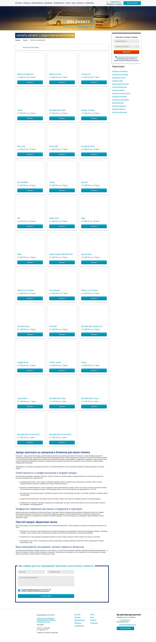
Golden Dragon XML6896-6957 (61, 254)
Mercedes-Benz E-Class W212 (28, 434)
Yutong (52, 182)
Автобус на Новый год (119, 106)
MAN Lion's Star (55, 74)
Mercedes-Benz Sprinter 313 (91, 326)
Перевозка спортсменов (119, 71)
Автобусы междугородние (120, 84)
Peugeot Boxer (22, 362)
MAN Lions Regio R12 (25, 74)
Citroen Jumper (55, 362)
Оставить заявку (46, 596)
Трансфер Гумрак (117, 81)
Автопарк (18, 3)
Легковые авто (59, 3)
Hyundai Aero (86, 254)
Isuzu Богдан (54, 290)
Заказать (30, 82)
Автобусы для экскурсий (120, 74)
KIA (18, 218)
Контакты (80, 3)
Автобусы (26, 3)
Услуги (68, 3)
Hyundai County (23, 326)
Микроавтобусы (37, 3)
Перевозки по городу (119, 77)
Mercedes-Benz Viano (57, 398)
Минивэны (48, 3)
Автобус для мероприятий (120, 100)
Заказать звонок (132, 3)
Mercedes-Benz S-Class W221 (60, 434)
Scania (20, 110)
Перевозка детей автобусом (121, 93)
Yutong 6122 (86, 74)
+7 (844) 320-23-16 (115, 2)
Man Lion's (21, 146)
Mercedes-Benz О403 (57, 110)
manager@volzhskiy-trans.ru (127, 625)
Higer (83, 218)
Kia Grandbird (22, 182)
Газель (84, 362)
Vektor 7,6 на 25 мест (89, 290)
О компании (89, 3)
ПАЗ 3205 (53, 326)
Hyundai (84, 182)
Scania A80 (53, 146)
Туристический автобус (119, 87)
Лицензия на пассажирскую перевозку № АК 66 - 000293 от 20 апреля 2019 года (46, 620)
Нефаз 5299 (54, 218)
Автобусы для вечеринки (31, 47)
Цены (74, 3)
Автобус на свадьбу (118, 90)
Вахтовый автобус (118, 103)
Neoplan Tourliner (88, 110)
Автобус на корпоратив (119, 112)
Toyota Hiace (22, 398)
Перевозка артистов (118, 109)
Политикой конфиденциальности (127, 57)
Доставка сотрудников (119, 96)
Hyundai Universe (88, 146)
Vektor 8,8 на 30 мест (25, 290)
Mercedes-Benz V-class (90, 398)
